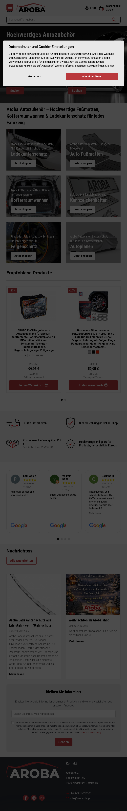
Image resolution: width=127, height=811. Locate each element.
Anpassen (34, 76)
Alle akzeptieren (92, 76)
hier (112, 65)
